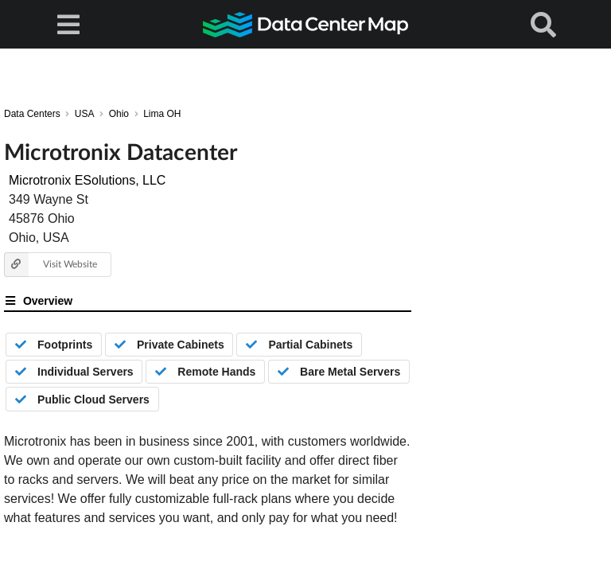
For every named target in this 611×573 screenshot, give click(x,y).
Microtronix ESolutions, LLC (87, 180)
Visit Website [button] (50, 264)
